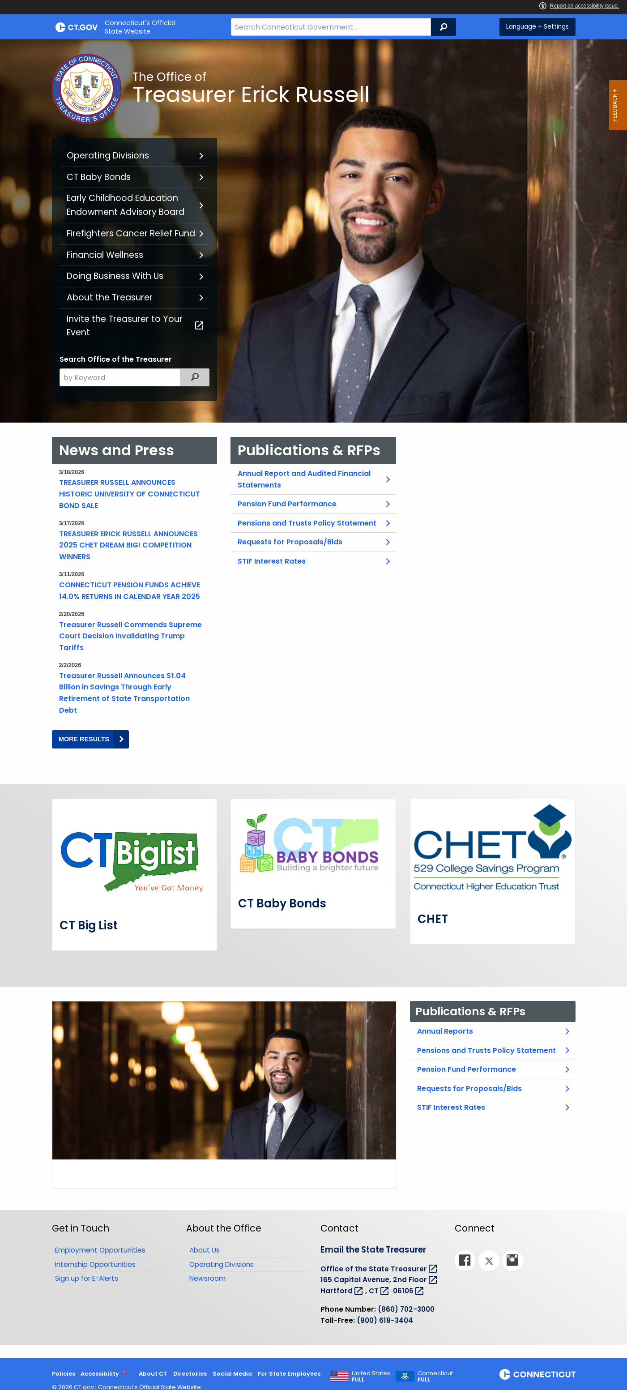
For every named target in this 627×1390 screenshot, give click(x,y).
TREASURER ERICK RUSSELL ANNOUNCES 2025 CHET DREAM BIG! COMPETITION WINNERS (133, 540)
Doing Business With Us (115, 276)
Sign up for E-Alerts (86, 1278)
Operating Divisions (108, 156)
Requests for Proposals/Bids (290, 542)
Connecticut (435, 1376)
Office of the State (379, 1268)
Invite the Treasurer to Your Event (136, 326)
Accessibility (100, 1373)
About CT (153, 1373)
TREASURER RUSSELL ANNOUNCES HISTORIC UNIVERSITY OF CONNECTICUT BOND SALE (133, 489)
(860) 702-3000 (406, 1308)
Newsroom (207, 1278)
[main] (313, 698)
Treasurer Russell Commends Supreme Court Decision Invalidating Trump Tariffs (133, 631)
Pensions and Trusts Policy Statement (307, 523)
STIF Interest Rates (272, 561)
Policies (63, 1373)
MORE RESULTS (94, 742)
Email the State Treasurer (373, 1249)
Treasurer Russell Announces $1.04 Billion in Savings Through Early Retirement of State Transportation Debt (133, 688)
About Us (204, 1249)
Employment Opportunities (100, 1249)
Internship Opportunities (95, 1264)
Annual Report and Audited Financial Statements (304, 479)
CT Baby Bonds (99, 177)
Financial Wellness (105, 255)
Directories (190, 1373)
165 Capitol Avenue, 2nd (379, 1279)
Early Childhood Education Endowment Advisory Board (125, 205)
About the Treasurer (110, 297)
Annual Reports (445, 1031)
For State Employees (289, 1373)
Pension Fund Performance (287, 504)
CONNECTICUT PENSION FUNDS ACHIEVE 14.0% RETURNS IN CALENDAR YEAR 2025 (133, 585)
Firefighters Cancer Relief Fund (131, 233)
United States (371, 1376)
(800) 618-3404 (385, 1320)
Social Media (232, 1373)
